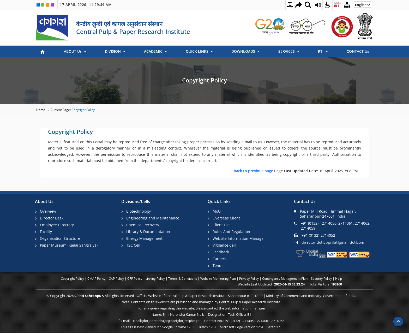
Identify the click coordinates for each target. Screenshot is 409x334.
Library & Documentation (149, 231)
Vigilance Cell (224, 245)
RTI (323, 51)
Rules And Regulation (232, 231)
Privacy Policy (253, 280)
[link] (270, 26)
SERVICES (288, 51)
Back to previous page (254, 170)
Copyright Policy (204, 80)
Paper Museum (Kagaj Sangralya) (69, 245)
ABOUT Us (75, 51)
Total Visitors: (335, 285)
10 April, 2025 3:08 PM (296, 170)
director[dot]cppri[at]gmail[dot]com (329, 242)
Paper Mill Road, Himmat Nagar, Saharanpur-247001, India (325, 214)
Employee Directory (57, 225)
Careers (220, 259)
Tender (219, 266)
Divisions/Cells (135, 201)
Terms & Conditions (181, 280)
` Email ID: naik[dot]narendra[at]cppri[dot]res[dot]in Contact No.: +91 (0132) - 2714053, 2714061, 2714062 (201, 322)
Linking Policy (153, 280)
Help (348, 280)
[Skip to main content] (295, 5)
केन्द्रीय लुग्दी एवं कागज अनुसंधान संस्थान (119, 24)
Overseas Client (226, 218)
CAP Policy (111, 280)
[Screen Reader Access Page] (315, 4)
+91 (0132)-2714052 (314, 235)
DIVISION (115, 51)
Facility (46, 231)
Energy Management (145, 238)
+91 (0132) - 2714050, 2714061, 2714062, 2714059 (332, 226)
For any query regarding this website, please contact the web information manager (201, 309)
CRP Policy (130, 280)
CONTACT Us (358, 51)
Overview (48, 211)
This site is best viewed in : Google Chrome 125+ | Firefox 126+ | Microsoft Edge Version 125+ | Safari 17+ (201, 328)
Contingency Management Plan (291, 280)
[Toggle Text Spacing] (285, 5)
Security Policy (330, 280)
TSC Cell (134, 245)
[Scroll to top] (398, 318)
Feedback (221, 252)
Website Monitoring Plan (219, 280)
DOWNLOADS (245, 51)
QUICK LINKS (199, 51)
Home (41, 110)
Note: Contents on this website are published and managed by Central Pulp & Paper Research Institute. (201, 303)
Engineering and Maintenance (153, 218)
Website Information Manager (239, 238)
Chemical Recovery (143, 225)
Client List (221, 225)
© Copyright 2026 (201, 297)
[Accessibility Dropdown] (325, 4)
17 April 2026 (86, 5)
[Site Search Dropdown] (305, 4)
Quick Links (219, 201)
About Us (44, 201)
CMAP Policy (90, 280)
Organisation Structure (60, 238)
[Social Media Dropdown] (335, 4)
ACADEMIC (155, 51)
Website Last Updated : (280, 285)
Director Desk (52, 218)
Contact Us (305, 201)
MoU (217, 211)
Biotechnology (139, 211)
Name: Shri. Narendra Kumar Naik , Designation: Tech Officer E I (201, 315)
